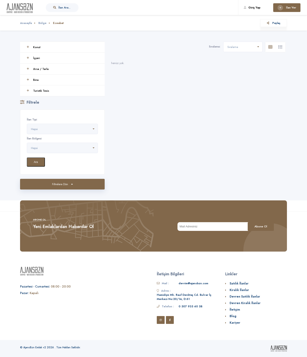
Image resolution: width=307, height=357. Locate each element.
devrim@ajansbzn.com (193, 283)
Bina (33, 80)
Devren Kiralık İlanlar (245, 303)
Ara (36, 162)
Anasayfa (26, 23)
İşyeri (33, 58)
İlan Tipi (32, 119)
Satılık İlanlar (239, 283)
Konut (33, 47)
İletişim (235, 309)
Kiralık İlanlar (239, 290)
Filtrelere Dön (62, 184)
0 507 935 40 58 (190, 306)
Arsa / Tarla (38, 69)
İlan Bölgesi (34, 138)
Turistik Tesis (38, 91)
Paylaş (273, 23)
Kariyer (235, 322)
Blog (233, 316)
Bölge (42, 23)
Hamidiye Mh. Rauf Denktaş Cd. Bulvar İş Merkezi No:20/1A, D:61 (184, 297)
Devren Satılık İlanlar (245, 296)
